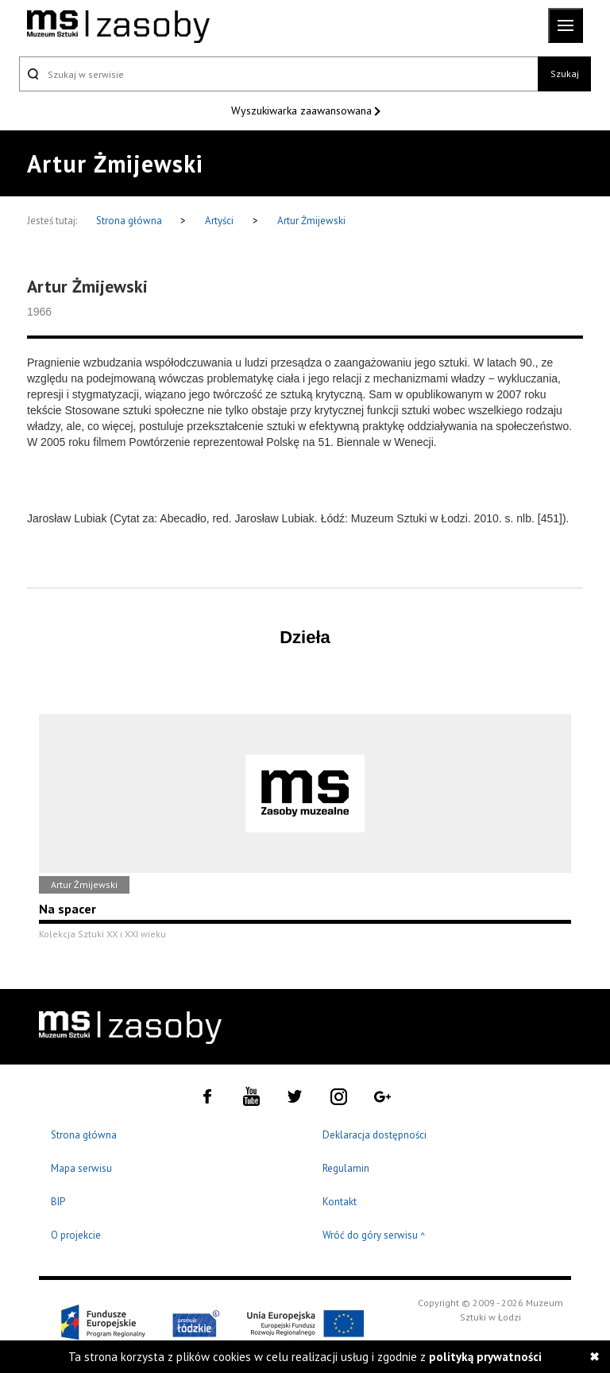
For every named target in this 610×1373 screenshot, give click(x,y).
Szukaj (564, 74)
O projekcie (76, 1235)
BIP (58, 1201)
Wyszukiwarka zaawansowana (303, 110)
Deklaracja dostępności (374, 1135)
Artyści (219, 220)
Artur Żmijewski (311, 220)
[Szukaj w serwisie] (278, 73)
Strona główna (130, 220)
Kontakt (339, 1201)
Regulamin (345, 1168)
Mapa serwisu (81, 1168)
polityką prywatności (485, 1356)
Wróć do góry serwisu (374, 1235)
